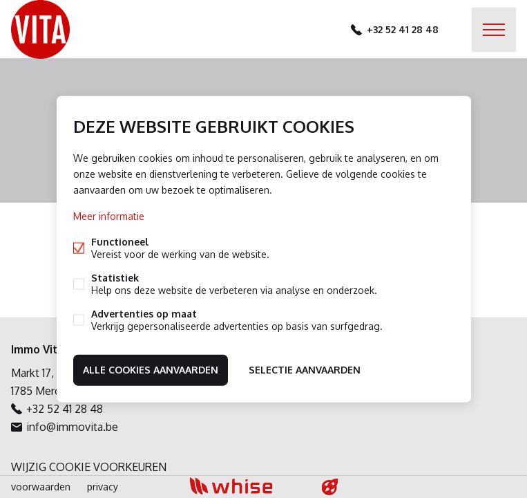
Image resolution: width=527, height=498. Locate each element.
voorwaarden (40, 486)
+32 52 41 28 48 (403, 29)
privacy (102, 486)
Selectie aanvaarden (305, 370)
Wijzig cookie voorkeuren (88, 467)
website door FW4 (329, 487)
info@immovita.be (72, 427)
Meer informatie (108, 216)
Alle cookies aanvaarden (150, 370)
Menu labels (494, 30)
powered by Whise (247, 486)
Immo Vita (37, 349)
